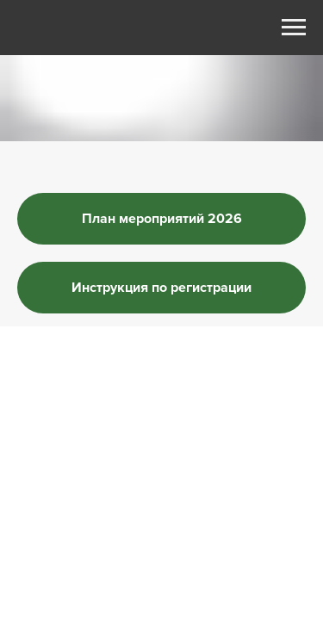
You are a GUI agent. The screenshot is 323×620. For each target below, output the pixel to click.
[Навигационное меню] (294, 27)
